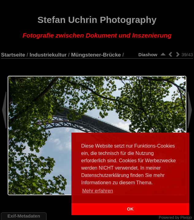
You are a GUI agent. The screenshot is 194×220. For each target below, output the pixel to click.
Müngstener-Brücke (96, 55)
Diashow (148, 54)
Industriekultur (48, 55)
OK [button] (130, 209)
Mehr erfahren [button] (97, 190)
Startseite (13, 55)
